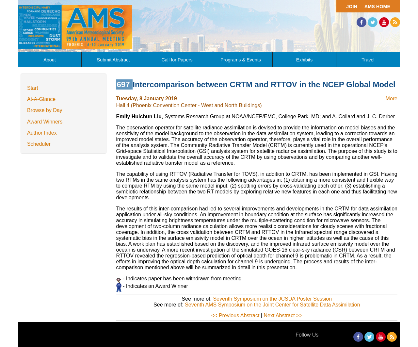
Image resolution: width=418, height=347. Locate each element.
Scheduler (39, 144)
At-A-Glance (41, 99)
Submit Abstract (113, 59)
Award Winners (44, 121)
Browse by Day (44, 110)
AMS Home (377, 6)
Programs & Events (240, 59)
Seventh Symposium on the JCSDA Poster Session (272, 299)
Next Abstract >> (283, 315)
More (391, 98)
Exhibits (304, 59)
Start (32, 88)
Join (351, 6)
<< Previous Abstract (235, 315)
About (49, 59)
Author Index (42, 133)
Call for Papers (176, 59)
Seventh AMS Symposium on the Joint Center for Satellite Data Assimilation (272, 304)
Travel (368, 59)
